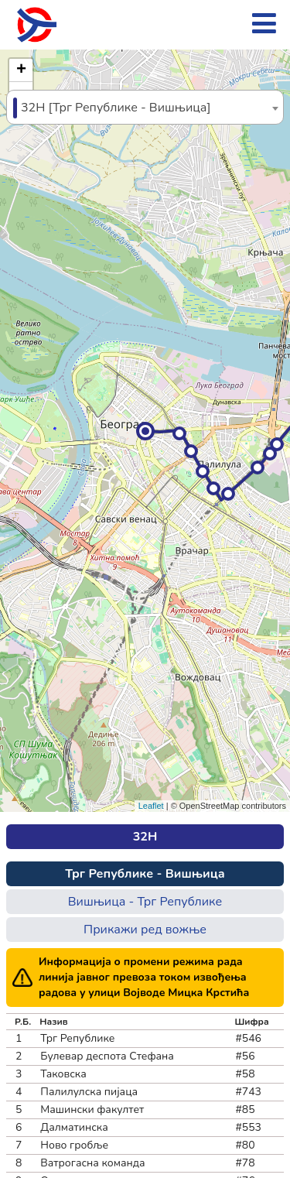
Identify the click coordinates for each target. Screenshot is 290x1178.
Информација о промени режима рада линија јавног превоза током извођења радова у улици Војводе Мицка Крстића (144, 977)
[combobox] (145, 107)
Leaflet (151, 805)
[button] (145, 431)
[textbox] (145, 108)
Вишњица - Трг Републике (145, 901)
